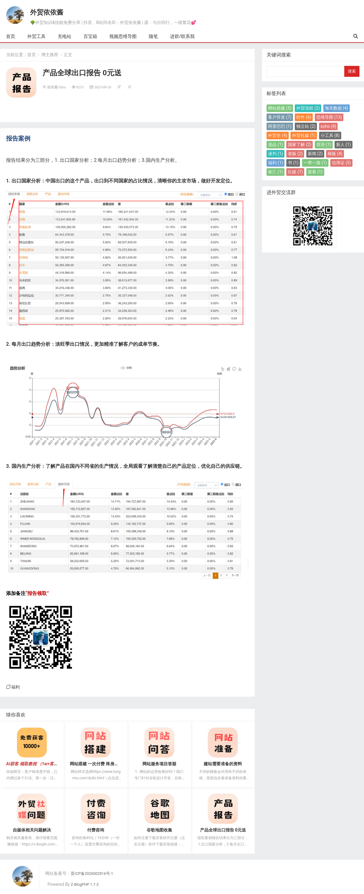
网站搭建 (279, 108)
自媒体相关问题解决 (32, 830)
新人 (343, 144)
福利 (15, 687)
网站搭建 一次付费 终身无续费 (98, 764)
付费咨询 (95, 830)
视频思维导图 (123, 36)
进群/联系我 (182, 36)
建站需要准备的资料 (223, 764)
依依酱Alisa (56, 87)
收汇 (275, 172)
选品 (275, 144)
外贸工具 (36, 36)
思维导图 (329, 117)
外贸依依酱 (47, 11)
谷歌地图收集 (159, 830)
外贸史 (277, 135)
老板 (295, 153)
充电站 (64, 36)
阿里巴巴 (279, 126)
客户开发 (279, 117)
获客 (315, 172)
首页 (10, 36)
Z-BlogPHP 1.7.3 (86, 884)
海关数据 (336, 108)
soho (328, 126)
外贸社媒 (303, 135)
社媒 (295, 172)
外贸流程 (308, 108)
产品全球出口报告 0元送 (223, 830)
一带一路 (315, 163)
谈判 (275, 153)
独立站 (305, 126)
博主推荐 (49, 55)
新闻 (315, 153)
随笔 (153, 36)
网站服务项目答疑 (159, 764)
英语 (323, 144)
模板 (335, 153)
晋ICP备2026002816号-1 (94, 873)
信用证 (341, 163)
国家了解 (299, 144)
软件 (303, 117)
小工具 (330, 135)
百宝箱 (90, 36)
